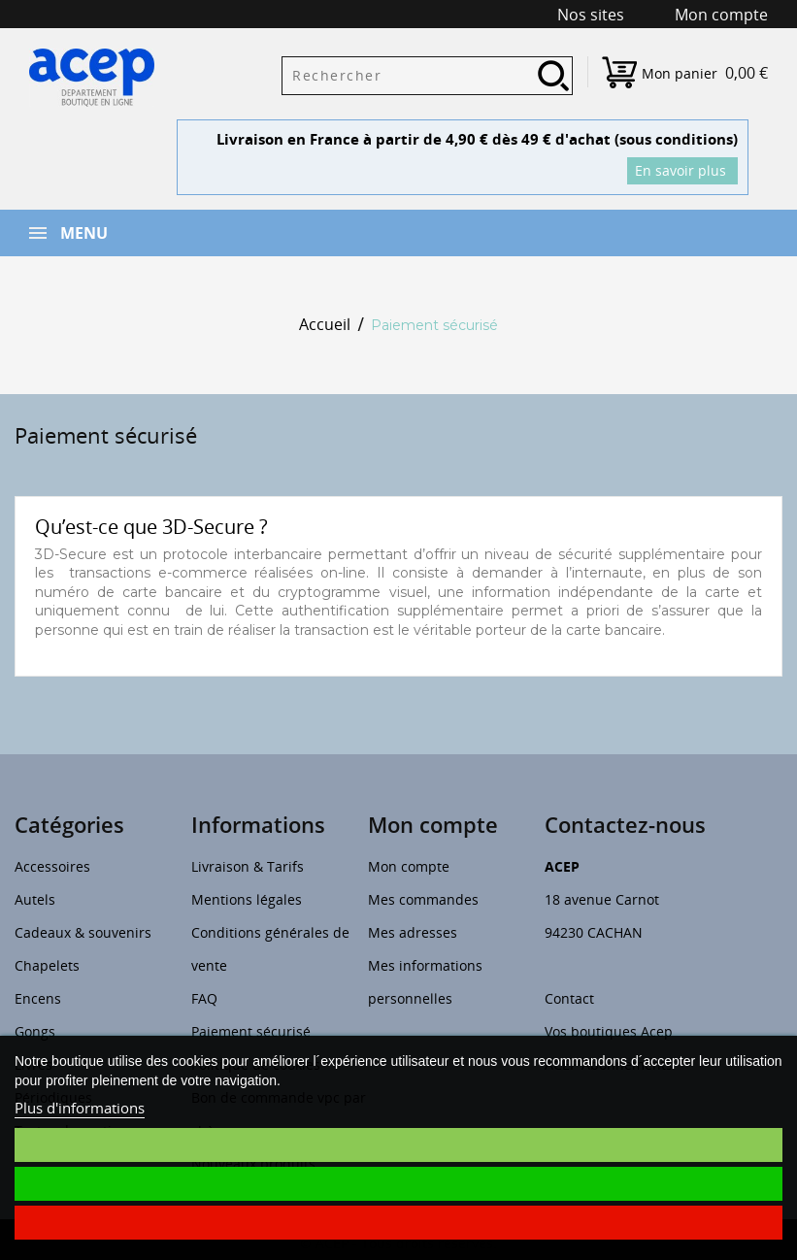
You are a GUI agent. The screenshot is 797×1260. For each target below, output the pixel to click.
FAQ (204, 998)
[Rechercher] (427, 75)
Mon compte (408, 866)
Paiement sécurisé (251, 1031)
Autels (35, 899)
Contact (569, 998)
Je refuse (398, 1222)
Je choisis (399, 1145)
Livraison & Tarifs (247, 866)
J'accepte (398, 1184)
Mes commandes (423, 899)
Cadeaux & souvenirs (83, 932)
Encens (38, 998)
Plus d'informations (80, 1107)
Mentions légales (246, 899)
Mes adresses (412, 932)
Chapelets (47, 965)
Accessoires (52, 866)
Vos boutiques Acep (609, 1031)
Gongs (35, 1031)
